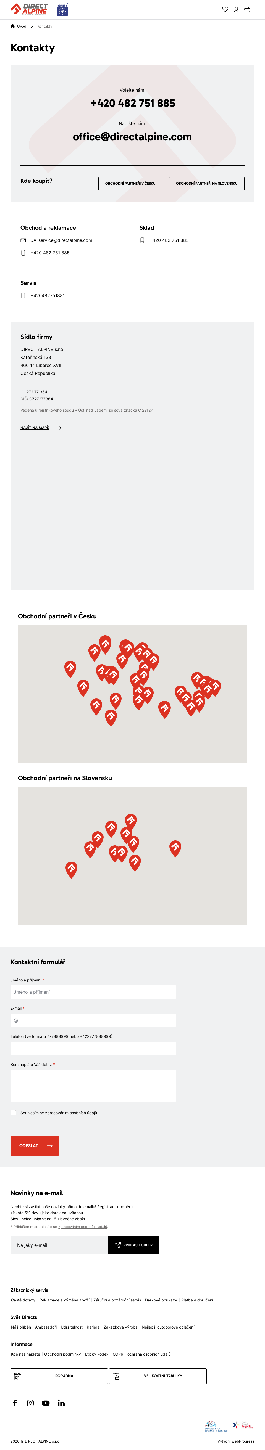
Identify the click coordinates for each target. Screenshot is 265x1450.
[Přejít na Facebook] (15, 1403)
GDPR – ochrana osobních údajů (141, 1354)
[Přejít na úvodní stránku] (39, 9)
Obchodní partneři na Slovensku (207, 183)
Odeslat (28, 1145)
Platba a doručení (197, 1300)
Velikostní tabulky (163, 1376)
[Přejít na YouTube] (45, 1403)
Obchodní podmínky (62, 1354)
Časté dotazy (23, 1300)
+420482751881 (47, 295)
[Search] (214, 9)
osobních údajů (83, 1112)
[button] (136, 681)
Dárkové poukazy (161, 1300)
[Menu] (258, 9)
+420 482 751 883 (169, 240)
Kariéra (93, 1327)
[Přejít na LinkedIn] (61, 1403)
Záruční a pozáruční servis (117, 1300)
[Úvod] (21, 26)
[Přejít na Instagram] (30, 1403)
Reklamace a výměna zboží (64, 1300)
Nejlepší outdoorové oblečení (168, 1327)
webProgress (243, 1441)
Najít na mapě (34, 427)
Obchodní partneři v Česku (130, 183)
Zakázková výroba (121, 1327)
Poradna (64, 1376)
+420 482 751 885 (132, 103)
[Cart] (247, 9)
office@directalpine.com (132, 136)
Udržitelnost (72, 1327)
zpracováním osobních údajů (82, 1227)
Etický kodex (97, 1354)
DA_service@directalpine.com (61, 240)
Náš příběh (21, 1327)
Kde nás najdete (25, 1354)
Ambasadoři (46, 1327)
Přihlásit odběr (138, 1245)
